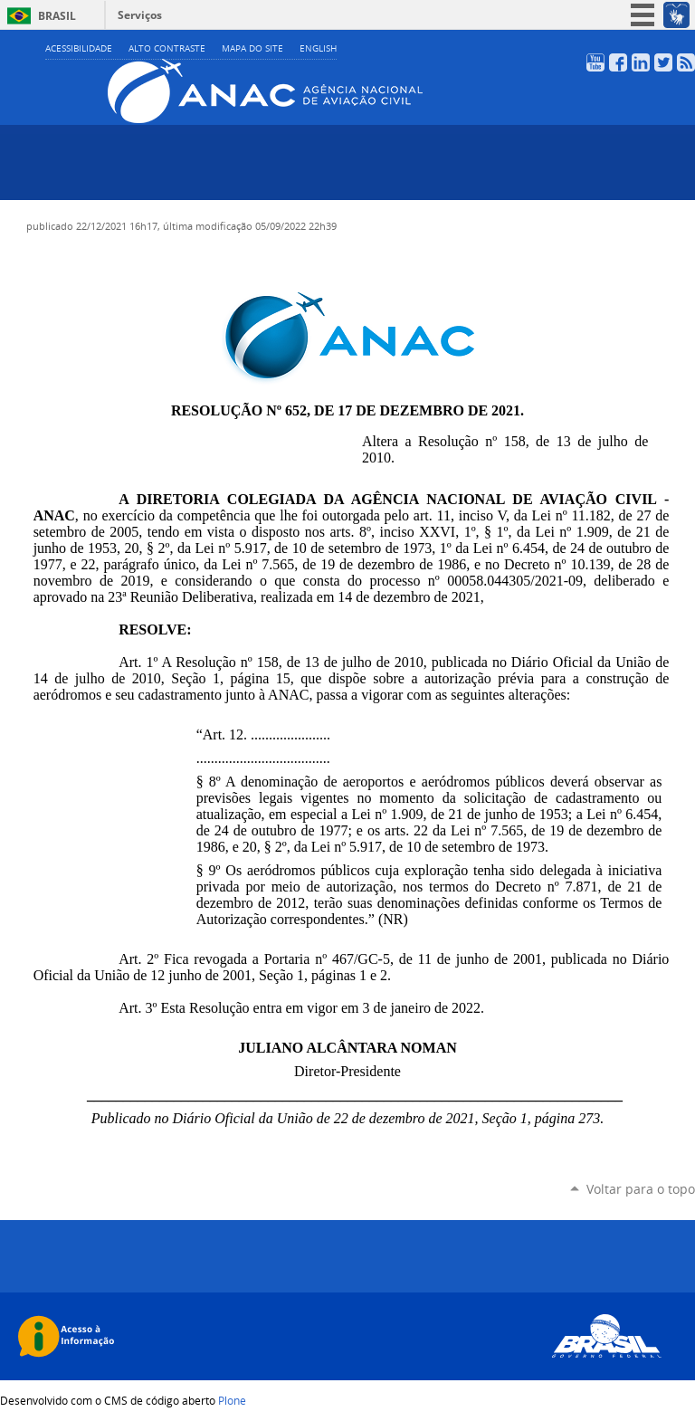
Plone (232, 1400)
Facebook (618, 62)
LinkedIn (641, 62)
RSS (686, 62)
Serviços (140, 15)
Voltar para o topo (640, 1188)
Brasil (57, 16)
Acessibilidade (78, 48)
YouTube (595, 62)
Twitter (663, 62)
